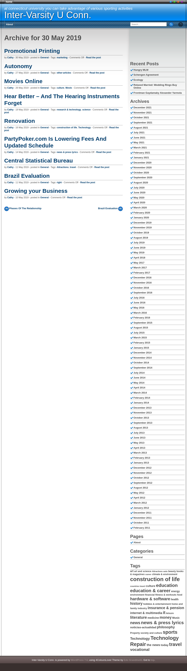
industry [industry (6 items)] (142, 608)
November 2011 (143, 517)
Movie (68, 88)
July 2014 (139, 372)
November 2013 (143, 412)
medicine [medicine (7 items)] (153, 617)
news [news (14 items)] (135, 622)
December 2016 (142, 277)
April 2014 (139, 387)
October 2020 (141, 172)
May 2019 (139, 252)
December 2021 (142, 107)
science (86, 109)
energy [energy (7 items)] (175, 591)
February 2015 (142, 342)
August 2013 (141, 427)
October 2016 (141, 287)
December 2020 (142, 162)
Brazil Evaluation (27, 176)
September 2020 (143, 177)
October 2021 (141, 117)
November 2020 (143, 167)
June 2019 (139, 247)
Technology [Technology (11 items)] (140, 639)
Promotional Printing (32, 51)
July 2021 (139, 132)
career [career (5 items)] (148, 574)
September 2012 (143, 482)
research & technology (69, 109)
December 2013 (142, 407)
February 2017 (142, 272)
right (59, 182)
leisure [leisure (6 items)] (170, 613)
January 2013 (141, 462)
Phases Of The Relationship (25, 208)
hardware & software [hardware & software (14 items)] (150, 599)
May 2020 (139, 197)
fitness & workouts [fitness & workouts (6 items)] (165, 594)
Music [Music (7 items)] (176, 617)
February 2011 (142, 527)
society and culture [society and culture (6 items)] (151, 633)
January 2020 (141, 217)
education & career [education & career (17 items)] (150, 590)
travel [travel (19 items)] (175, 644)
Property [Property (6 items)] (135, 633)
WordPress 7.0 (79, 660)
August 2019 (141, 237)
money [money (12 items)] (166, 617)
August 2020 (141, 182)
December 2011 (142, 512)
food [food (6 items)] (179, 594)
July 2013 (139, 432)
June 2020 (139, 192)
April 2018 (139, 257)
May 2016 (139, 307)
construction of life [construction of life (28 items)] (155, 579)
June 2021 (139, 137)
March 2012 (140, 502)
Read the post (93, 57)
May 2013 (139, 442)
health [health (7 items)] (175, 599)
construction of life (67, 127)
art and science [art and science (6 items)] (142, 571)
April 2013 (139, 447)
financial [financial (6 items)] (150, 594)
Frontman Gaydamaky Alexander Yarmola (158, 92)
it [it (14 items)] (164, 612)
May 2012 (139, 492)
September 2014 (143, 367)
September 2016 (143, 292)
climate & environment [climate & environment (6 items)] (164, 574)
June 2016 (139, 302)
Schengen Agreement (146, 74)
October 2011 (141, 522)
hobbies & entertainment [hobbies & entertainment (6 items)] (157, 604)
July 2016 (139, 297)
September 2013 (143, 422)
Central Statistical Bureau (38, 160)
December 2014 (142, 352)
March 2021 (140, 147)
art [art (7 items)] (132, 571)
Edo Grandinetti (133, 660)
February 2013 (142, 457)
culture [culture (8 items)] (150, 585)
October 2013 (141, 417)
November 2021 (143, 112)
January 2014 (141, 402)
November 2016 (143, 282)
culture (60, 88)
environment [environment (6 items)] (137, 594)
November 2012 (143, 472)
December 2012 (142, 467)
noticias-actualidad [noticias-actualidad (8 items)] (143, 627)
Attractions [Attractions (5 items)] (157, 571)
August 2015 (141, 327)
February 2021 (142, 152)
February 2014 (142, 397)
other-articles (64, 72)
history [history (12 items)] (136, 603)
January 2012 (141, 507)
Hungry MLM (141, 69)
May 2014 (139, 382)
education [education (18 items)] (167, 585)
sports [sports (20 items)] (170, 632)
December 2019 (142, 222)
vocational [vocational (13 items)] (140, 649)
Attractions (63, 167)
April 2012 (139, 497)
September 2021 (143, 122)
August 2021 (141, 127)
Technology (84, 127)
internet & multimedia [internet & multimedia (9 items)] (146, 613)
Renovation (19, 121)
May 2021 (139, 142)
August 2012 (141, 487)
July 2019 (139, 242)
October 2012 (141, 477)
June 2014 (139, 377)
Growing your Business (36, 191)
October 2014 (141, 362)
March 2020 (140, 207)
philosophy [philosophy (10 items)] (166, 627)
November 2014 (143, 357)
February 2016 (142, 317)
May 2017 (139, 262)
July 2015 (139, 332)
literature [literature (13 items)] (138, 617)
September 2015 (143, 322)
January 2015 (141, 347)
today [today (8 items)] (165, 645)
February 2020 (142, 212)
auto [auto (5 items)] (165, 571)
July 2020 (139, 187)
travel (73, 167)
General (44, 57)
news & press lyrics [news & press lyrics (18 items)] (162, 622)
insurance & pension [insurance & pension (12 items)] (166, 608)
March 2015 (140, 337)
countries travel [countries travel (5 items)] (137, 586)
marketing (62, 57)
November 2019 (143, 227)
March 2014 (140, 392)
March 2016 (140, 312)
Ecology (138, 79)
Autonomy (18, 66)
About (9, 24)
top (152, 660)
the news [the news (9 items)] (153, 645)
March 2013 (140, 452)
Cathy (10, 57)
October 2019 (141, 232)
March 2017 (140, 267)
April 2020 (139, 202)
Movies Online (23, 81)
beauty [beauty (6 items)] (172, 571)
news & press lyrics (67, 152)
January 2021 (141, 157)
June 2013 (139, 437)
